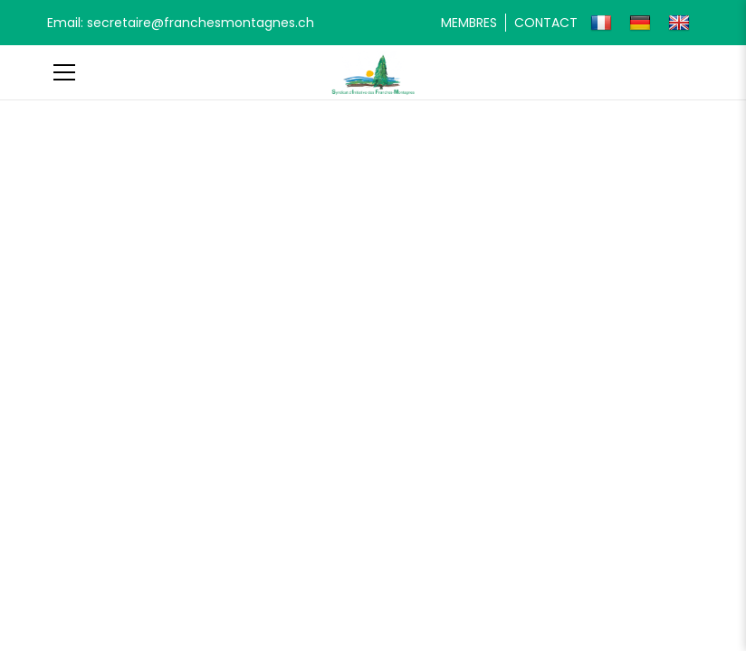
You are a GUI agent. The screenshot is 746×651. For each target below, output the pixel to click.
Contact (546, 23)
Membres (469, 23)
